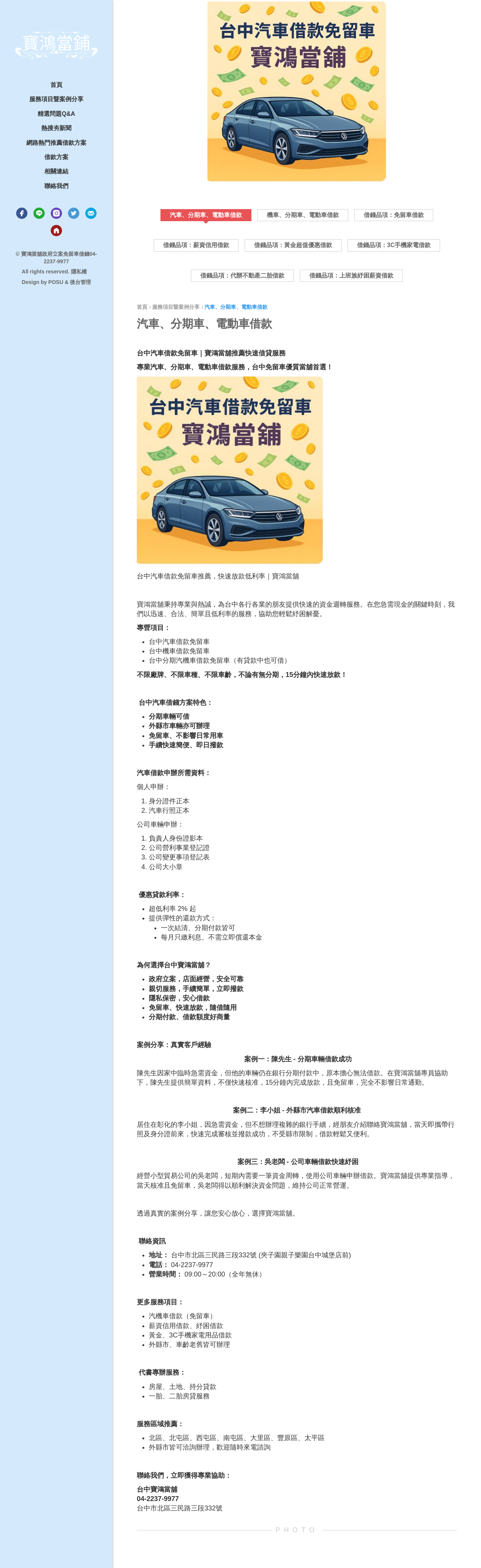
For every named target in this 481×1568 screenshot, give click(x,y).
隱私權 (79, 272)
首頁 (143, 307)
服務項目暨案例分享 (176, 307)
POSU (56, 282)
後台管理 (80, 282)
